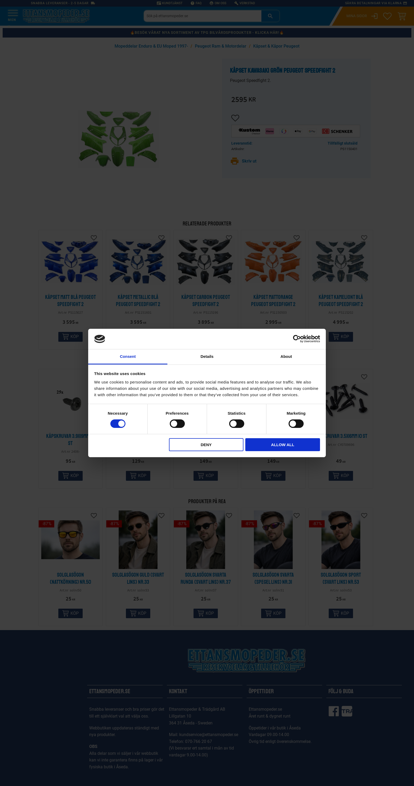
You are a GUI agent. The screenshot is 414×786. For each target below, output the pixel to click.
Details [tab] (206, 356)
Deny (206, 444)
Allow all (282, 444)
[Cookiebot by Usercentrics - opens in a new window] (297, 339)
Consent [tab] (128, 356)
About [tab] (286, 356)
